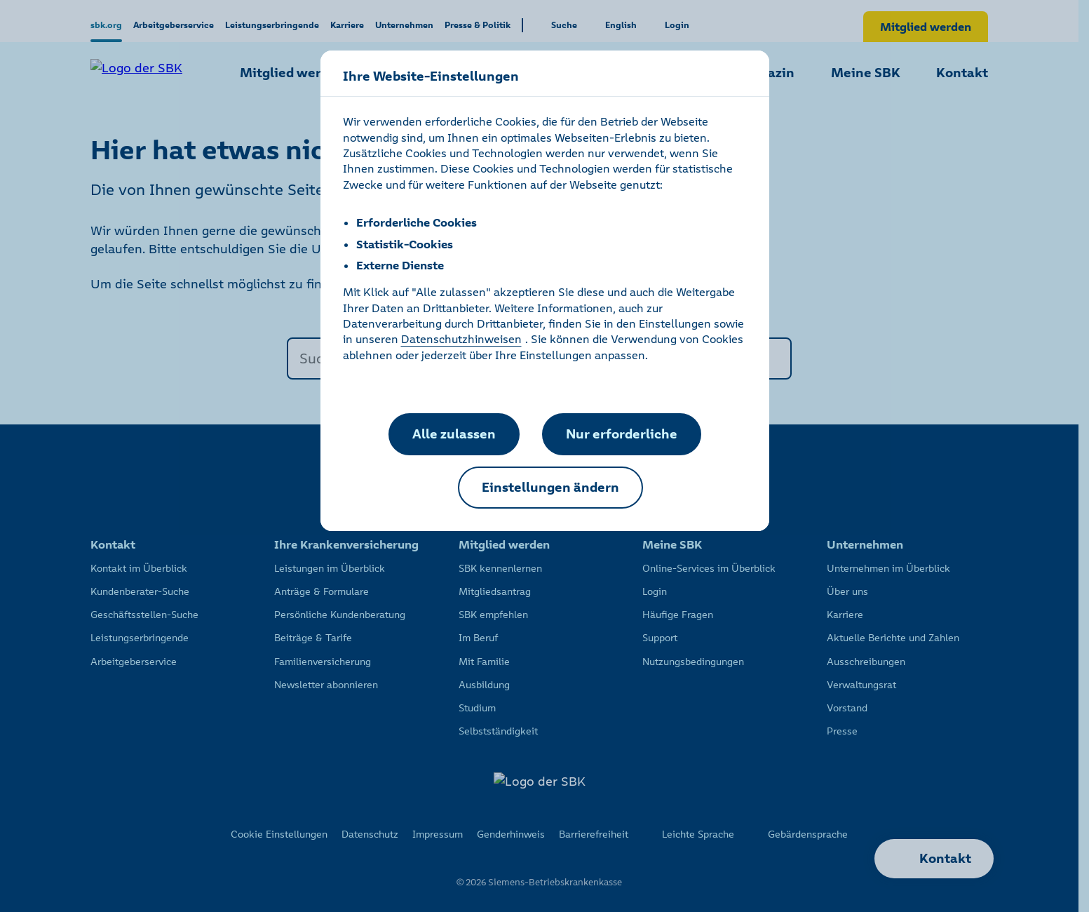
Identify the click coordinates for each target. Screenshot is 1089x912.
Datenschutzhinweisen (461, 339)
